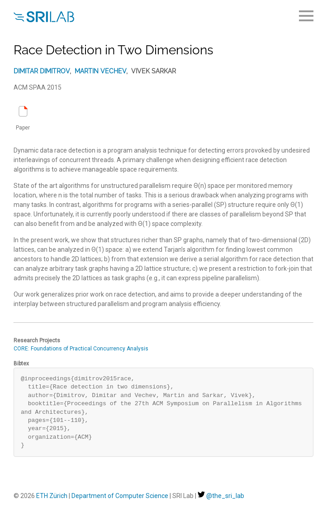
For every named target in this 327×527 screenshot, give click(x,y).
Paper (23, 118)
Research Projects (37, 340)
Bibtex (21, 363)
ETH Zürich (51, 495)
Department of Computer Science (119, 495)
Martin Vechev (100, 71)
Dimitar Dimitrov (42, 71)
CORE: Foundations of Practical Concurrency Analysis (81, 348)
